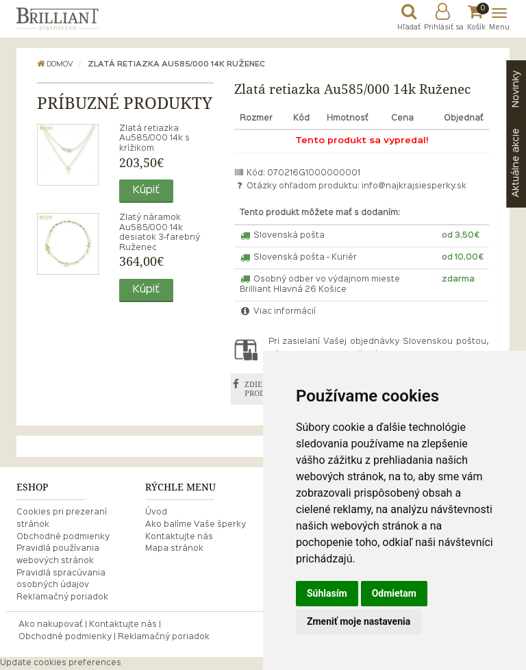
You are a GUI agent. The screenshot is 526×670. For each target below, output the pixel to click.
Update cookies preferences (60, 663)
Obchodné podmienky (63, 537)
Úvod (156, 512)
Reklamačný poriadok (62, 597)
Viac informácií (278, 311)
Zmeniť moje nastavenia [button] (358, 621)
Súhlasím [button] (327, 593)
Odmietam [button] (394, 593)
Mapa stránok (174, 548)
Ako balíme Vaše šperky (195, 524)
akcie (516, 162)
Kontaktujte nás (179, 537)
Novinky (516, 89)
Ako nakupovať (50, 624)
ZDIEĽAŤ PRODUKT (263, 389)
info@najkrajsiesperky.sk (414, 186)
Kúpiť (146, 190)
